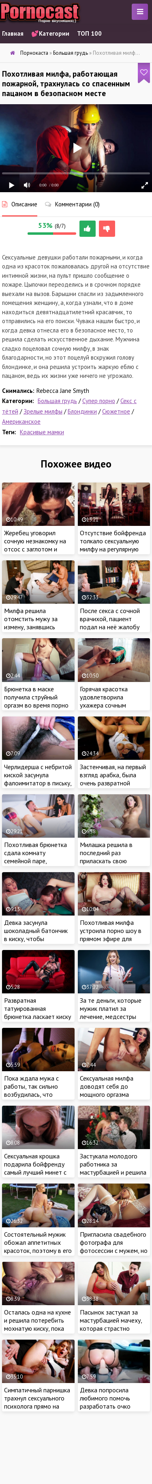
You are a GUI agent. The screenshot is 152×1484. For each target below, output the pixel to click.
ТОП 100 (89, 33)
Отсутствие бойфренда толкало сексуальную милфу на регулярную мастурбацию (113, 545)
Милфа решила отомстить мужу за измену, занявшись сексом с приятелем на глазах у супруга (35, 627)
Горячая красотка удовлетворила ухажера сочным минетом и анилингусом (113, 701)
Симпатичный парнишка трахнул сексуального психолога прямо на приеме (37, 1402)
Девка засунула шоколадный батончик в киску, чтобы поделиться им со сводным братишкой (36, 938)
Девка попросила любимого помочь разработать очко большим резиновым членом (108, 1406)
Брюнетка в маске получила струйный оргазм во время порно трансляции (36, 701)
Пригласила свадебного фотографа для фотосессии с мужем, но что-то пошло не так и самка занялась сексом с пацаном (114, 1254)
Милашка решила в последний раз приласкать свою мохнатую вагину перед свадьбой (113, 861)
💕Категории (50, 33)
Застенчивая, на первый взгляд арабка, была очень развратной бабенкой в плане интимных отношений (113, 783)
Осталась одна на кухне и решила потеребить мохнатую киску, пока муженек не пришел (37, 1324)
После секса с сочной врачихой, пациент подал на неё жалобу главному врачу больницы (110, 627)
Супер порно (98, 401)
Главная (13, 33)
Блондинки (82, 411)
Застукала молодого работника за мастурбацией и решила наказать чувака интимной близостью (113, 1172)
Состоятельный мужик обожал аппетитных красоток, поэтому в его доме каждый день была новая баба (38, 1250)
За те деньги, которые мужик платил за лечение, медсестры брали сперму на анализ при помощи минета (113, 1016)
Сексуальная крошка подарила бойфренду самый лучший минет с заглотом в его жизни (35, 1168)
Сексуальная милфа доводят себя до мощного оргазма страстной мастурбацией (106, 1094)
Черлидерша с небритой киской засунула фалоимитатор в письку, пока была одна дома (38, 779)
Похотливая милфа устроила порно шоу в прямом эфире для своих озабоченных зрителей (110, 938)
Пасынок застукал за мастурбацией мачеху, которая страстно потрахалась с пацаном (112, 1324)
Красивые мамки (42, 432)
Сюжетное (116, 411)
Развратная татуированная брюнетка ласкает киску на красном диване (37, 1012)
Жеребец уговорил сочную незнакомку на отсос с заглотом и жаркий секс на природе (37, 545)
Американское (21, 421)
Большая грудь (57, 401)
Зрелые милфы (43, 411)
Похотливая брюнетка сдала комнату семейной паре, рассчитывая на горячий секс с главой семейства (37, 861)
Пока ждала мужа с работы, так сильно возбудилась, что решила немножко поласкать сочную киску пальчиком (37, 1098)
